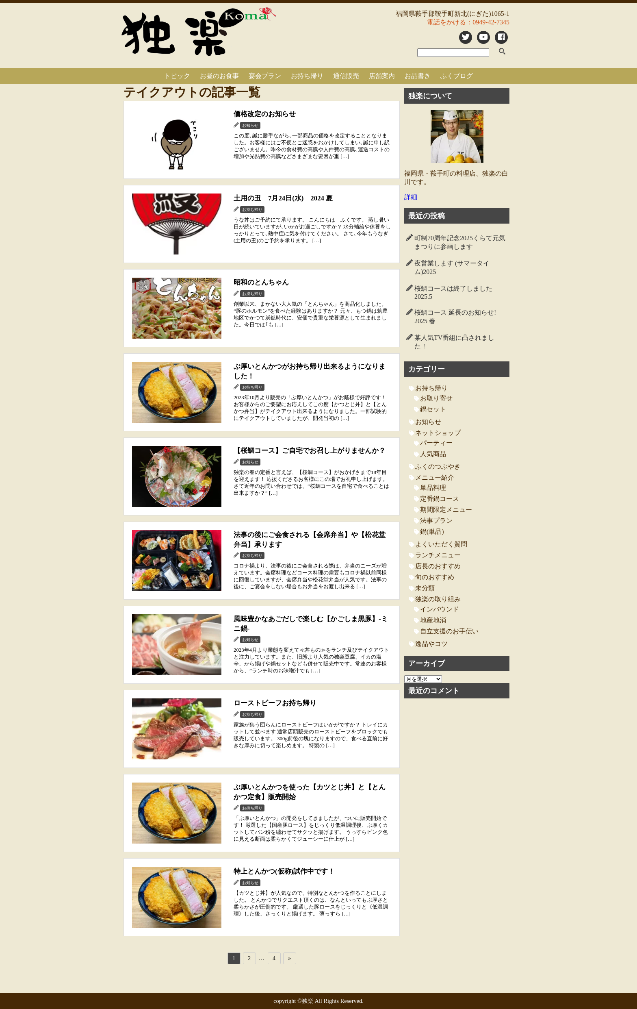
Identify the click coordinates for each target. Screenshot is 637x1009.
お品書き (418, 75)
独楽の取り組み (438, 599)
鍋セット (433, 409)
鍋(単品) (432, 531)
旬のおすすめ (434, 577)
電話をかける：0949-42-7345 (468, 22)
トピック (177, 75)
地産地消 (433, 620)
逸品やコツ (431, 643)
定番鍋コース (439, 498)
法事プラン (436, 520)
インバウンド (439, 609)
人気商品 (433, 453)
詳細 (410, 197)
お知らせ (428, 421)
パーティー (436, 442)
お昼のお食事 (219, 75)
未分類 (425, 588)
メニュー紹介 (434, 477)
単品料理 (433, 487)
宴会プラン (265, 75)
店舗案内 (382, 75)
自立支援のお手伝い (449, 631)
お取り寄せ (436, 398)
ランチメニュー (438, 555)
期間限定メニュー (446, 509)
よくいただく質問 (441, 544)
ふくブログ (456, 75)
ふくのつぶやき (438, 466)
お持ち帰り (307, 75)
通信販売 (346, 75)
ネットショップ (438, 432)
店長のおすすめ (438, 566)
